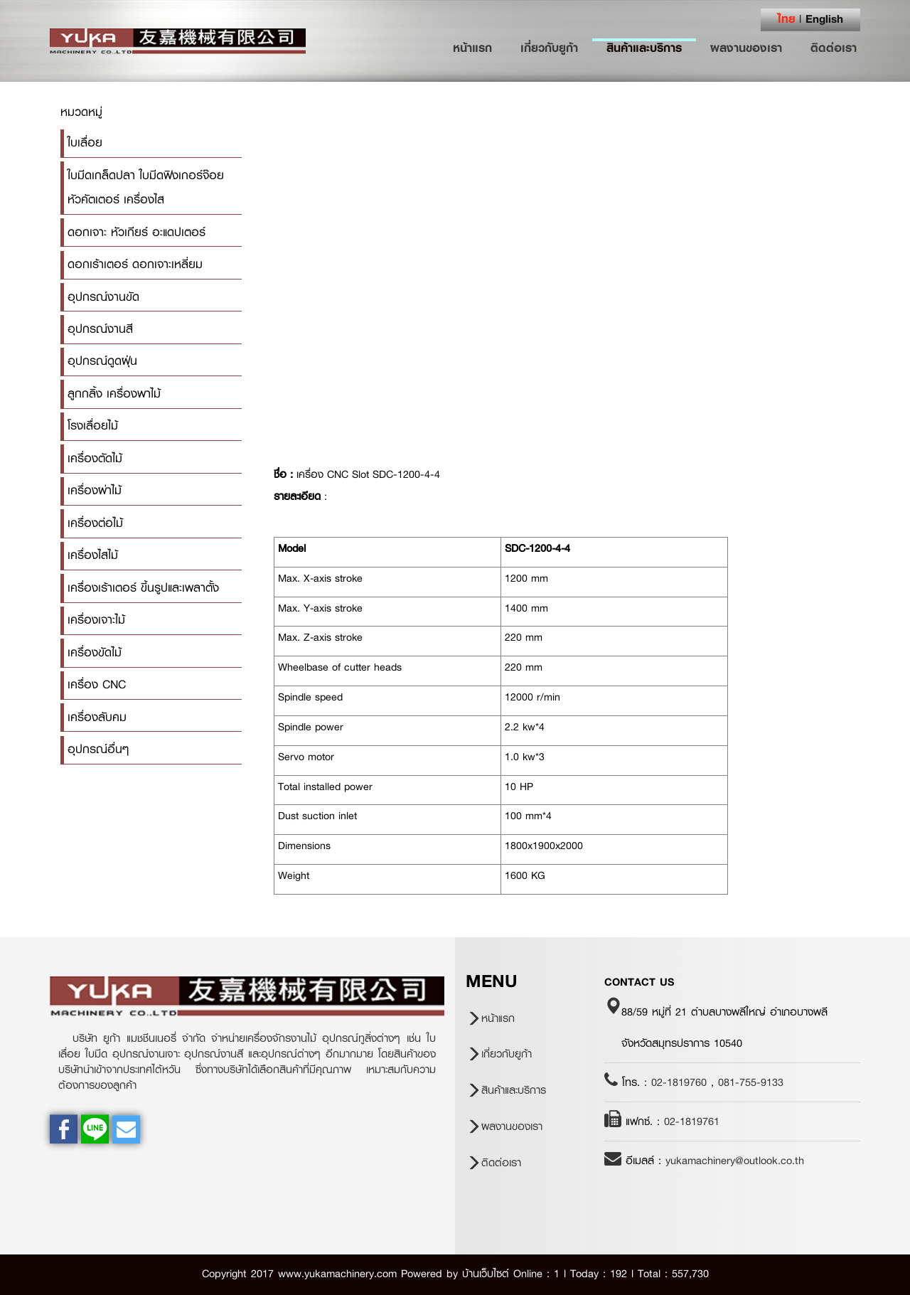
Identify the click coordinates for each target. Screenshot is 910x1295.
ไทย (787, 18)
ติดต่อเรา (833, 47)
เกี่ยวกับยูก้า (549, 47)
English (824, 18)
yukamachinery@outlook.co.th (734, 1160)
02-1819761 (691, 1121)
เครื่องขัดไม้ (95, 652)
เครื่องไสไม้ (93, 555)
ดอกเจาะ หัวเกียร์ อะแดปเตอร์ (136, 232)
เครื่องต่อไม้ (95, 523)
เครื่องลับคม (97, 717)
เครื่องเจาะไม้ (96, 619)
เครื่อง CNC (97, 684)
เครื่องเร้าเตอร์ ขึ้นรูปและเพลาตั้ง (143, 587)
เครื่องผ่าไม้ (95, 490)
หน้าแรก (479, 47)
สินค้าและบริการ (644, 47)
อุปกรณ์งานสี (100, 329)
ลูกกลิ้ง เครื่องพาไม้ (114, 393)
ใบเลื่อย (85, 142)
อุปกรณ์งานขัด (103, 297)
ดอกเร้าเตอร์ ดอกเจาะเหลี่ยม (135, 264)
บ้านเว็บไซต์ (485, 1273)
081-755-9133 (750, 1082)
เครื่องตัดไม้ (95, 458)
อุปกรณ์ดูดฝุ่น (102, 361)
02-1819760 (679, 1082)
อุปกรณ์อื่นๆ (98, 749)
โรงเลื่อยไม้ (93, 425)
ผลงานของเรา (746, 47)
